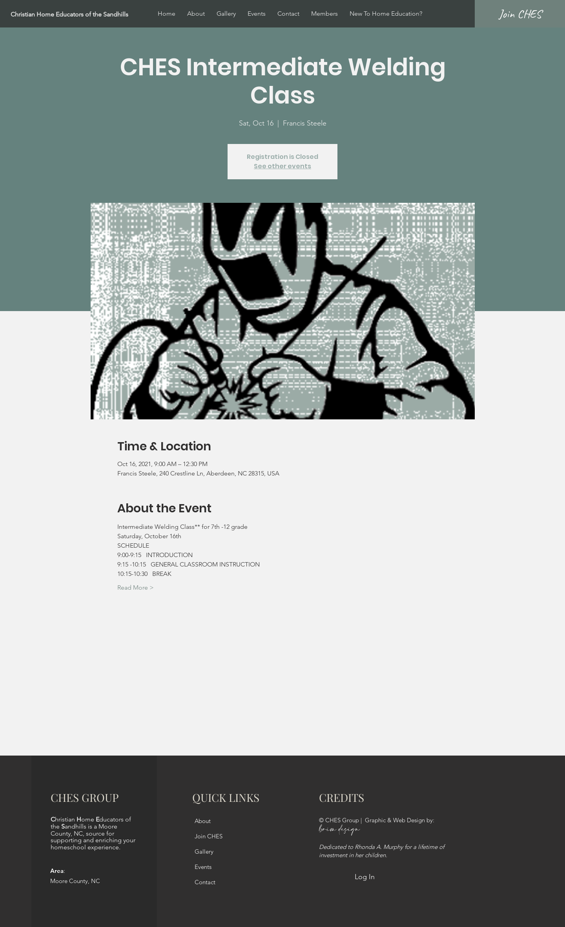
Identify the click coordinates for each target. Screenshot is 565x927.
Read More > (135, 587)
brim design (339, 829)
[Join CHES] (520, 13)
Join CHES (208, 836)
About (203, 821)
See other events (282, 166)
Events (203, 867)
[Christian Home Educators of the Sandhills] (89, 14)
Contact (205, 882)
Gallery (204, 851)
